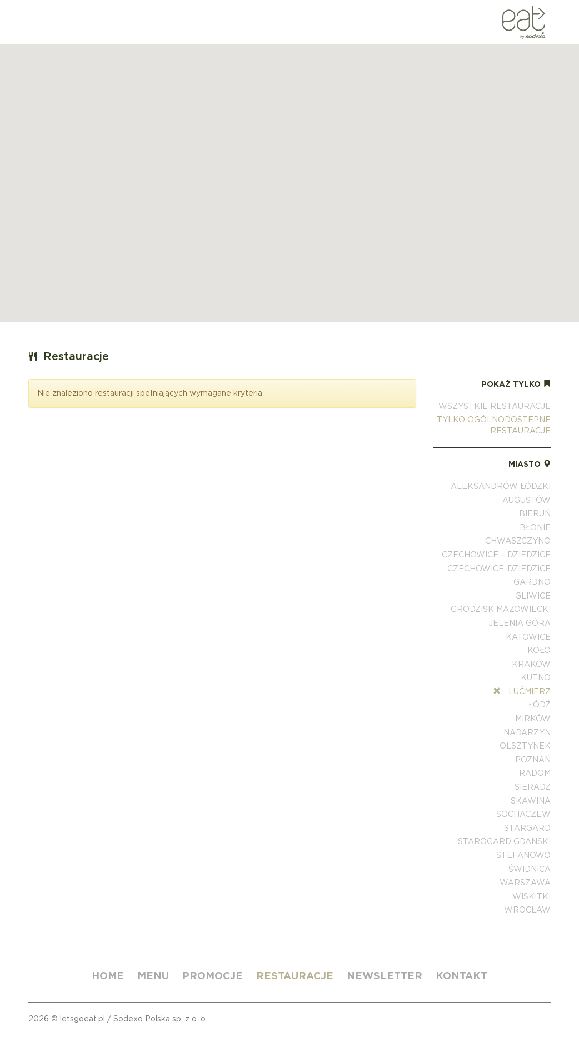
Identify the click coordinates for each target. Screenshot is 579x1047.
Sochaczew (523, 814)
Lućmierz (522, 691)
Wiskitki (531, 896)
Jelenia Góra (519, 623)
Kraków (531, 664)
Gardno (532, 581)
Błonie (535, 527)
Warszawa (525, 882)
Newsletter (384, 975)
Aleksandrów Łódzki (501, 486)
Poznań (533, 759)
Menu (153, 975)
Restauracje (294, 975)
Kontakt (461, 975)
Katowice (528, 636)
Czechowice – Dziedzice (496, 554)
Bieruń (535, 513)
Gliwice (533, 595)
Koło (539, 650)
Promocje (212, 975)
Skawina (531, 800)
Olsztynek (525, 745)
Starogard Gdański (504, 841)
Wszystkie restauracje (494, 406)
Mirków (533, 718)
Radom (535, 773)
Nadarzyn (527, 732)
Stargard (527, 828)
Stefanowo (523, 855)
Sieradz (533, 786)
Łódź (539, 704)
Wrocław (527, 909)
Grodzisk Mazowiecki (501, 609)
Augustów (526, 500)
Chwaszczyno (518, 540)
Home (108, 975)
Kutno (536, 677)
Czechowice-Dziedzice (499, 568)
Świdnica (529, 869)
